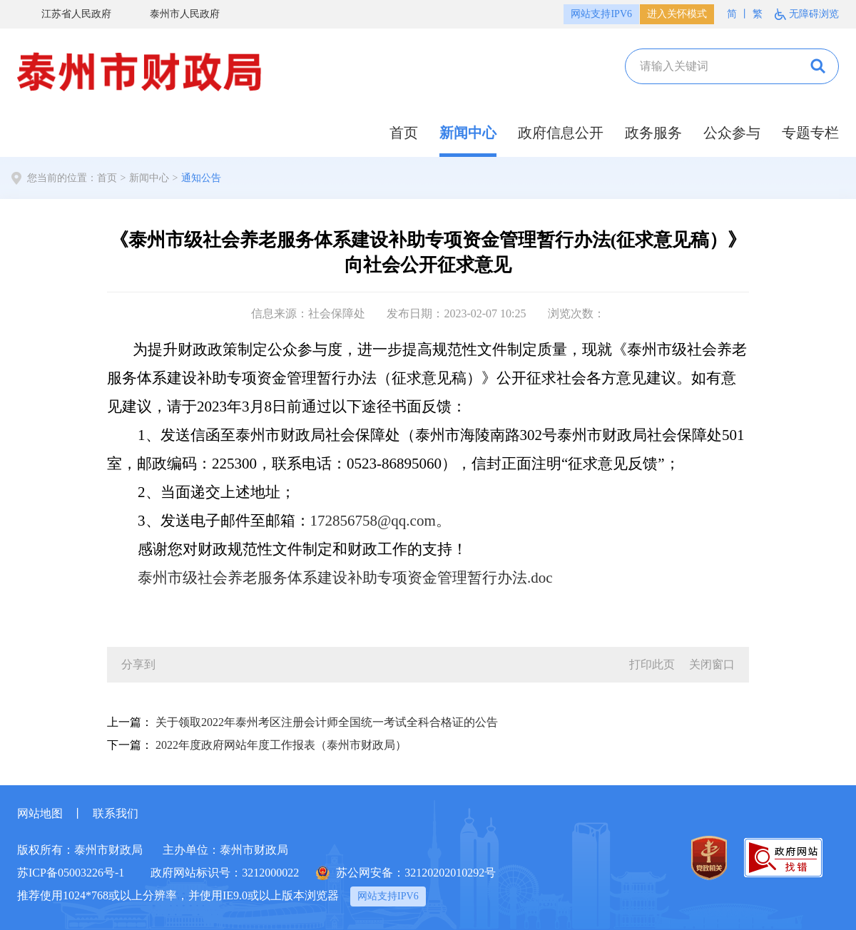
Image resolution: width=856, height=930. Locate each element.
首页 (403, 132)
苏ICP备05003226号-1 (70, 873)
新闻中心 (467, 132)
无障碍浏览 (814, 14)
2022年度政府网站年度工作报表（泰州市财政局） (281, 745)
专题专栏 (810, 132)
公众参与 (731, 132)
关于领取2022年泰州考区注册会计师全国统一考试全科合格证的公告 (327, 722)
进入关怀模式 (677, 14)
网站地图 (40, 813)
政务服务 (653, 132)
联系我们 (115, 813)
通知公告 (201, 178)
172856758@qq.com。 (380, 520)
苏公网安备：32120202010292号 (416, 873)
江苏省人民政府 (67, 15)
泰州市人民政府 (176, 15)
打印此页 (652, 664)
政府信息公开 (560, 132)
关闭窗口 (712, 664)
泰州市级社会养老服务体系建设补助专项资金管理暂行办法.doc (345, 577)
